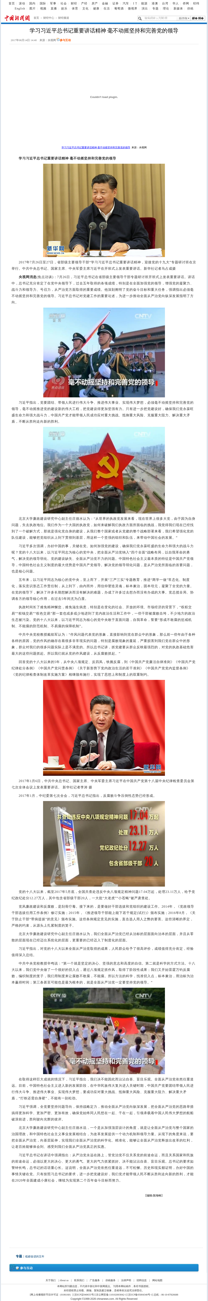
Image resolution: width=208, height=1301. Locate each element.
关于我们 (51, 1280)
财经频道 (63, 17)
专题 (155, 8)
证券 (115, 3)
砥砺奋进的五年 (34, 1256)
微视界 (132, 8)
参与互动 (65, 40)
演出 (145, 8)
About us (64, 1280)
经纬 (196, 3)
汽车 (126, 3)
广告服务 (95, 1280)
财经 (74, 3)
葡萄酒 (119, 8)
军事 (53, 3)
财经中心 (48, 17)
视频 (43, 8)
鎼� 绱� (198, 18)
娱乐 (64, 8)
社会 (64, 3)
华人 (175, 3)
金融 (105, 3)
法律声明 (126, 1280)
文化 (85, 8)
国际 (43, 3)
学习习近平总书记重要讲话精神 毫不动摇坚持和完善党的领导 (96, 147)
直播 (54, 8)
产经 (84, 3)
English (20, 8)
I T (135, 3)
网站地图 (157, 1280)
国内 (32, 3)
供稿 (190, 8)
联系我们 (79, 1280)
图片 (32, 8)
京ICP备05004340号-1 (140, 1294)
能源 (144, 3)
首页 (12, 3)
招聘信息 (142, 1280)
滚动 (22, 3)
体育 (75, 8)
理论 (166, 8)
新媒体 (178, 8)
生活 (107, 8)
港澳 (155, 3)
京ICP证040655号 (84, 1294)
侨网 (186, 3)
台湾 (165, 3)
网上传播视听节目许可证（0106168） (51, 1294)
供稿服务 (110, 1280)
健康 (96, 8)
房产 (95, 3)
